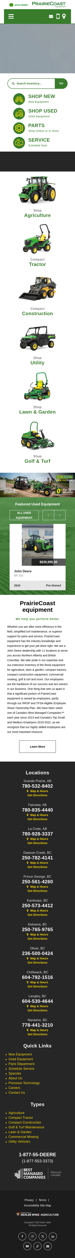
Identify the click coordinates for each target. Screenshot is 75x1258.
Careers (14, 1087)
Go (61, 83)
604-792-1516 (37, 977)
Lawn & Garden (20, 1132)
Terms (42, 1200)
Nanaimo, (37, 1020)
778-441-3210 (37, 1025)
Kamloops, (37, 900)
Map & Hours (37, 791)
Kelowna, (37, 924)
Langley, (38, 996)
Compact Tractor (21, 1117)
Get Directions (38, 795)
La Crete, (37, 828)
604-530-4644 (37, 1001)
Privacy (29, 1200)
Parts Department (22, 1064)
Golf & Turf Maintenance (26, 1127)
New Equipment (20, 1054)
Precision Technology (24, 1083)
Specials (15, 1073)
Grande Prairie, (37, 781)
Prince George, (38, 876)
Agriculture (17, 1113)
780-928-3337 (37, 833)
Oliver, (37, 948)
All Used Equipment (24, 515)
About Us (15, 1078)
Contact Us (17, 1092)
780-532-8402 (37, 786)
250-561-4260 (37, 881)
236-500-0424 (37, 953)
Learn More (37, 746)
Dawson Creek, (37, 852)
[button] (3, 484)
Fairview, (37, 805)
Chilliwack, (37, 972)
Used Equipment (21, 1059)
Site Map (45, 1205)
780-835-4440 (37, 810)
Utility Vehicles (19, 1141)
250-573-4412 (37, 905)
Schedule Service (21, 1068)
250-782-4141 (37, 857)
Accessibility (31, 1205)
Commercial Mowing (24, 1136)
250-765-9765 (37, 929)
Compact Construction (25, 1122)
